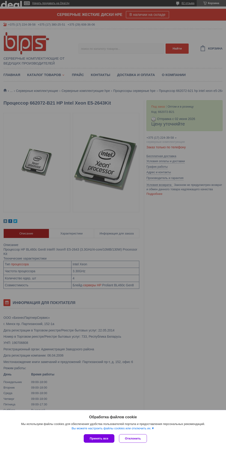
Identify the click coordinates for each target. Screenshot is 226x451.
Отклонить (133, 438)
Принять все (99, 438)
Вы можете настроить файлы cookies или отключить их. (111, 428)
